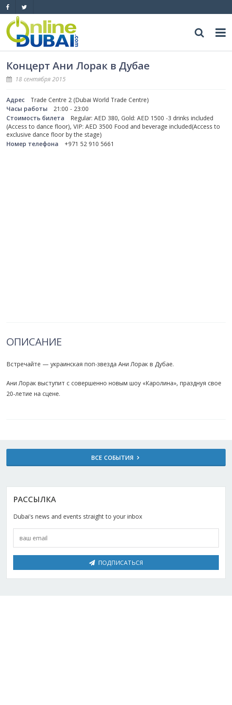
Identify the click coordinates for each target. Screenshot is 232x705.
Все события (112, 457)
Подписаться (116, 562)
